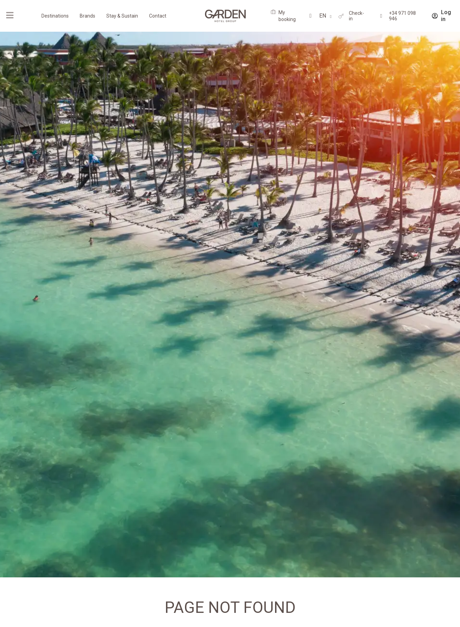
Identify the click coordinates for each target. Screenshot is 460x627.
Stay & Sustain (122, 16)
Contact (157, 16)
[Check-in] (341, 16)
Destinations (55, 16)
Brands (87, 16)
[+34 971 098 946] (381, 16)
